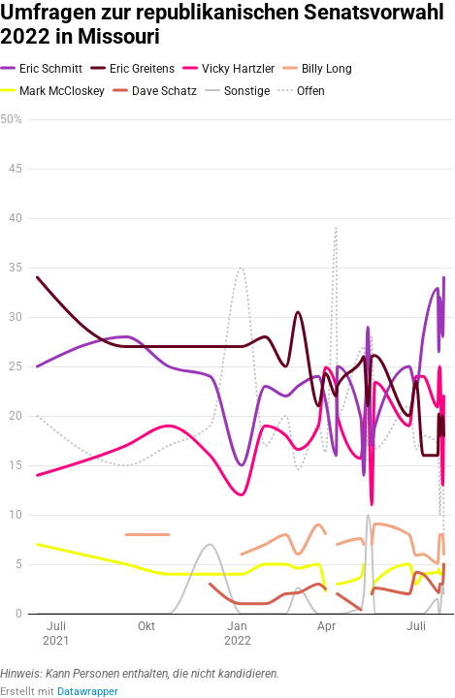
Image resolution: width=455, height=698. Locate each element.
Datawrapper (87, 691)
